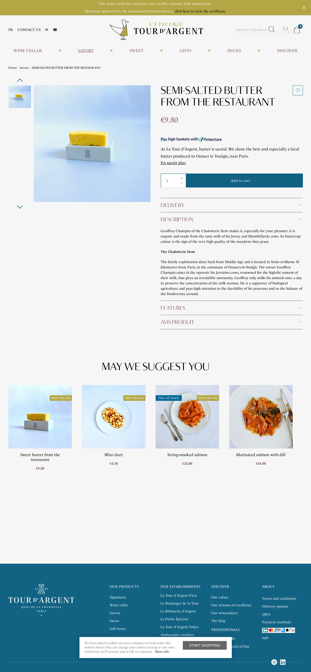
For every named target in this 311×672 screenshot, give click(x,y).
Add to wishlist (297, 90)
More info (162, 651)
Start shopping (204, 645)
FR (10, 30)
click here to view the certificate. (200, 11)
